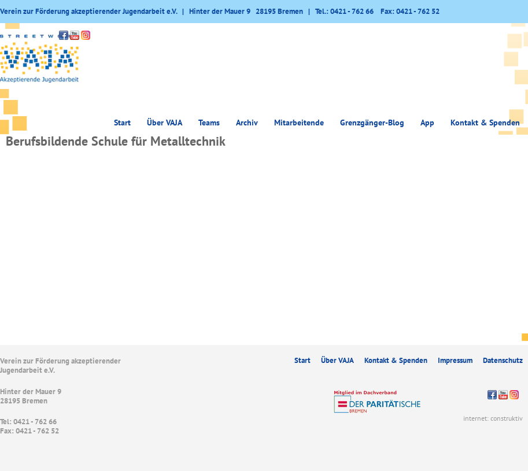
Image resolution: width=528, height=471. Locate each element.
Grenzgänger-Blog (372, 122)
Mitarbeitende (299, 122)
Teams (209, 122)
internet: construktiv (493, 418)
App (427, 122)
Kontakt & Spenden (485, 122)
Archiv (247, 122)
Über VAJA (164, 122)
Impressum (455, 360)
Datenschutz (503, 360)
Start (122, 122)
